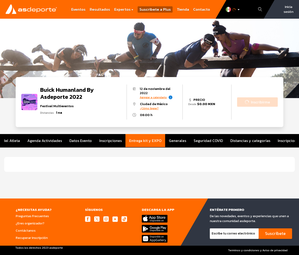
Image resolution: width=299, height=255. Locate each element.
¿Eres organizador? (30, 223)
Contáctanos (26, 230)
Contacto (201, 9)
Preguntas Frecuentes (32, 216)
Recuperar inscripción (32, 237)
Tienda (183, 9)
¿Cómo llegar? (149, 108)
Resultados (100, 9)
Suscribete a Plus (155, 9)
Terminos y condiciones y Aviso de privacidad (258, 250)
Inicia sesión (288, 9)
